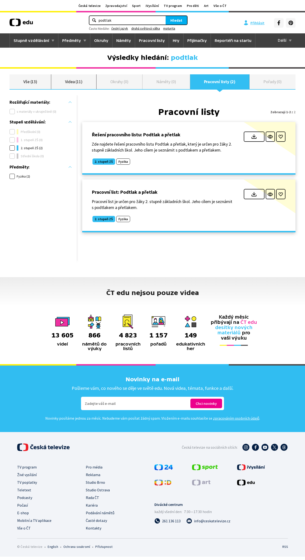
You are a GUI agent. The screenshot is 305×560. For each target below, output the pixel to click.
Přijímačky (197, 40)
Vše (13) (30, 83)
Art (206, 6)
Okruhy (101, 40)
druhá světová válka (145, 28)
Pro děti (193, 6)
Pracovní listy (152, 40)
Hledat (176, 20)
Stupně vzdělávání (31, 40)
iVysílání (152, 6)
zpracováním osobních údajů (236, 421)
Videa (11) (73, 83)
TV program (173, 6)
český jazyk (119, 28)
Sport (136, 6)
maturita (169, 28)
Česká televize (89, 6)
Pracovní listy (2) (220, 83)
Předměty (71, 40)
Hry (176, 40)
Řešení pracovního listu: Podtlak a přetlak (136, 138)
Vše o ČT (220, 6)
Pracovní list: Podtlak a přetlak (125, 195)
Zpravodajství (116, 6)
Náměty (123, 40)
